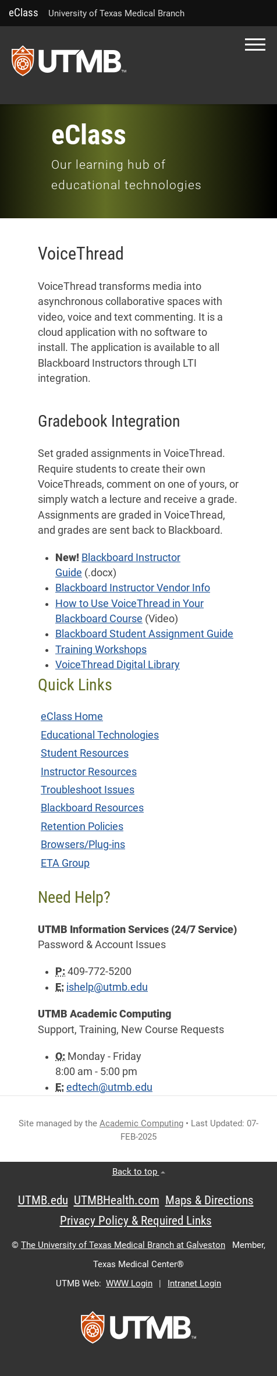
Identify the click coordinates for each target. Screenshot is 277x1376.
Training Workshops (101, 649)
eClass (23, 12)
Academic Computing (141, 1123)
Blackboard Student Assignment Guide (144, 634)
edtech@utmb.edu (109, 1087)
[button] (255, 44)
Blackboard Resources (92, 808)
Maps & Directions (209, 1200)
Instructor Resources (89, 772)
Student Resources (85, 753)
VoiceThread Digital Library (117, 665)
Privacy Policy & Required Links (136, 1221)
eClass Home (72, 716)
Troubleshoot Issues (87, 790)
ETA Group (65, 863)
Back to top (138, 1171)
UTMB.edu (43, 1200)
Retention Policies (82, 826)
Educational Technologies (100, 735)
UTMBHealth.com (116, 1200)
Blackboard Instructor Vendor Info (132, 588)
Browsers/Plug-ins (83, 844)
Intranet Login (194, 1283)
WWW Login (129, 1283)
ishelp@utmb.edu (107, 987)
